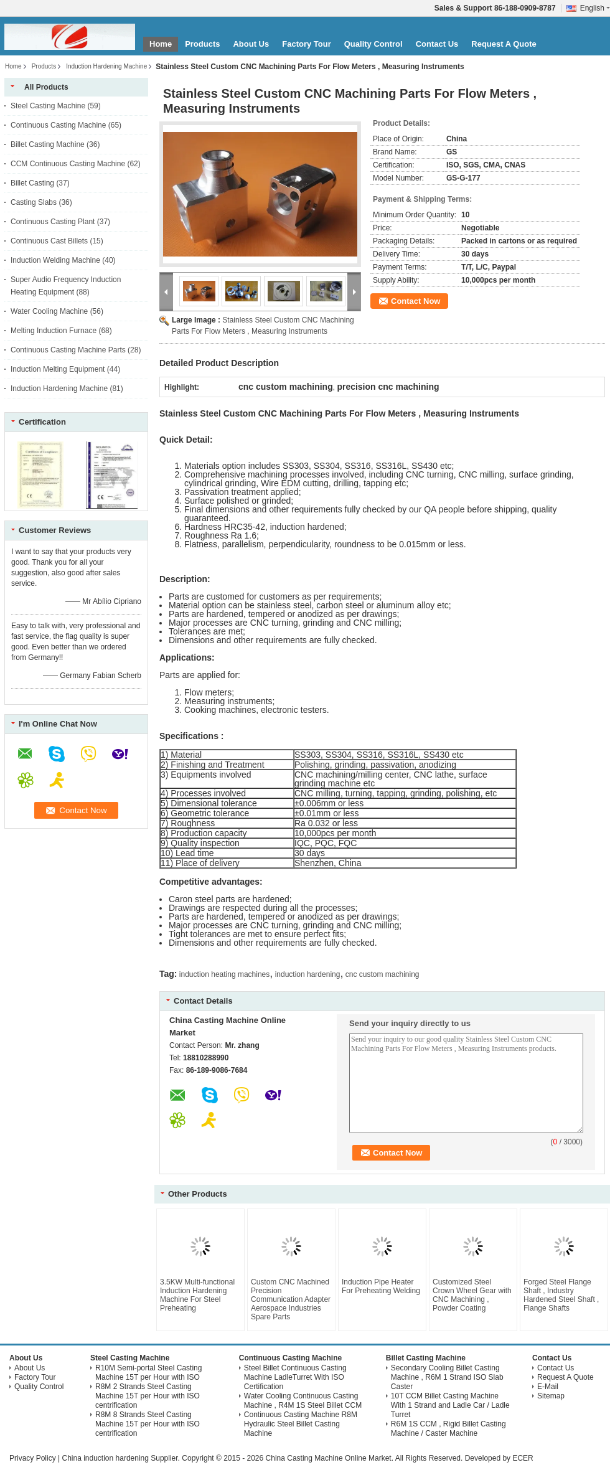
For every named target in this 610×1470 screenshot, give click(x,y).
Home (160, 44)
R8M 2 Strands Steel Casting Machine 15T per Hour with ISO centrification (147, 1396)
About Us (251, 44)
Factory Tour (306, 44)
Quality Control (373, 44)
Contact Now (415, 301)
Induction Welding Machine (55, 260)
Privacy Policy (32, 1458)
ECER (522, 1458)
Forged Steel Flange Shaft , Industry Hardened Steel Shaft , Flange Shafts (561, 1295)
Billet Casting (32, 183)
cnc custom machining (382, 974)
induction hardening (307, 974)
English (595, 8)
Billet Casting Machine (48, 144)
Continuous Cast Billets (49, 241)
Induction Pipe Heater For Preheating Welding (381, 1286)
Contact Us (437, 44)
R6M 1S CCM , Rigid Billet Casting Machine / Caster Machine (448, 1429)
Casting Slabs (34, 202)
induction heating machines (224, 974)
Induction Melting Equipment (58, 369)
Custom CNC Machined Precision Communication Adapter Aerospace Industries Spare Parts (291, 1299)
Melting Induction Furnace (53, 330)
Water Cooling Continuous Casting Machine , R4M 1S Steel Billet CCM (303, 1401)
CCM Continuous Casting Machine (68, 163)
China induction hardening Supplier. (122, 1458)
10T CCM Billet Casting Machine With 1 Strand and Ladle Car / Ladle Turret (450, 1405)
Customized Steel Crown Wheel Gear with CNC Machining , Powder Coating (472, 1295)
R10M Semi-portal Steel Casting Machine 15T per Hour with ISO (148, 1373)
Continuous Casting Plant (53, 221)
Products (202, 44)
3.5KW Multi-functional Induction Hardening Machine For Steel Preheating (197, 1295)
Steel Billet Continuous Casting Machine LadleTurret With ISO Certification (295, 1377)
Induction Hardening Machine (106, 66)
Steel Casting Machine (48, 105)
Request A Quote (504, 44)
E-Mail (547, 1386)
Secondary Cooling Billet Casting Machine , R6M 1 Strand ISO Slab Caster (447, 1377)
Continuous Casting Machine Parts (68, 350)
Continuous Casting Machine (58, 125)
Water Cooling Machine (49, 311)
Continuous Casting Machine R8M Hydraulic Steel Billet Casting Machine (300, 1424)
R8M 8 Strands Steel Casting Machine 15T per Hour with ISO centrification (147, 1424)
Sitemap (551, 1396)
